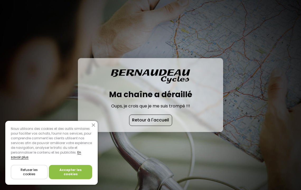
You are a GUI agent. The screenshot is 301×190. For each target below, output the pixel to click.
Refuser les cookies (29, 172)
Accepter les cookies (70, 172)
